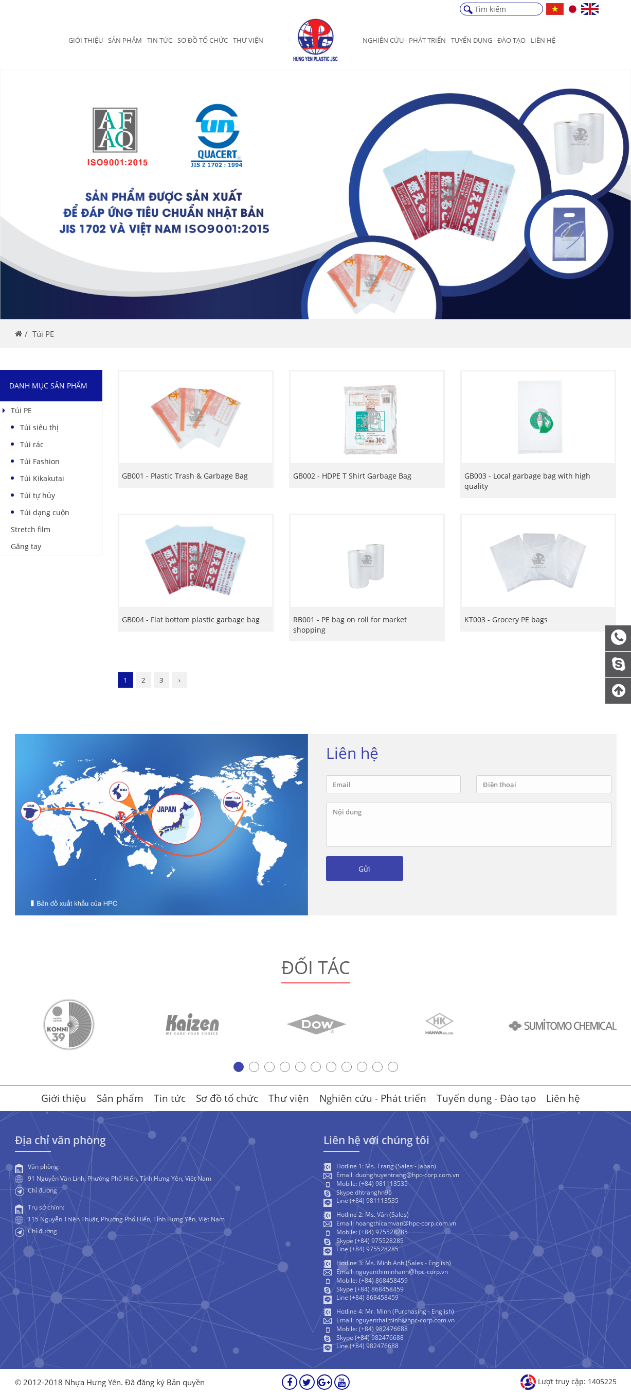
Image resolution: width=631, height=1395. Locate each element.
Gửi (364, 874)
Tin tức (159, 40)
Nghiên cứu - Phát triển (404, 40)
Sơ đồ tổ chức (202, 40)
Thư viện (248, 40)
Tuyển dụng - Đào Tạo (488, 40)
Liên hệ (543, 40)
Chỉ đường (42, 1196)
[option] (69, 1030)
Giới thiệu (85, 40)
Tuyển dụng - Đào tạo (486, 1098)
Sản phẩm (125, 40)
